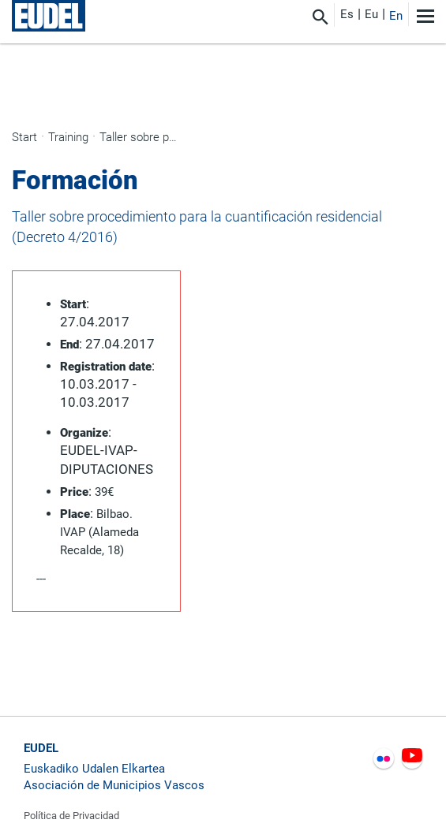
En (396, 16)
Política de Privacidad (71, 815)
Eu (371, 14)
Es (347, 14)
